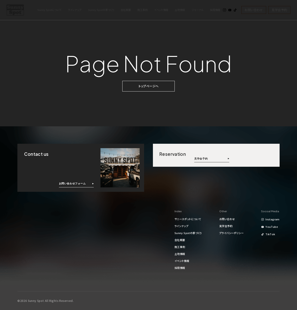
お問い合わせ (254, 10)
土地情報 (180, 10)
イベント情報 (161, 10)
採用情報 (215, 10)
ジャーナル (197, 10)
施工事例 (142, 10)
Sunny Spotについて (49, 10)
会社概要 (126, 10)
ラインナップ (74, 10)
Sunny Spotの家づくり (101, 10)
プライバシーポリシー (231, 233)
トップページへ (149, 86)
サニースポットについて (187, 219)
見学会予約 (279, 10)
